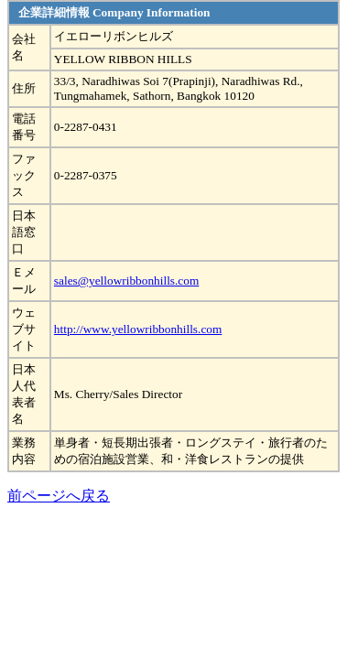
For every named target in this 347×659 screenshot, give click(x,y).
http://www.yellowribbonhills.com (138, 329)
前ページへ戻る (58, 495)
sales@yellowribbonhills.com (127, 280)
